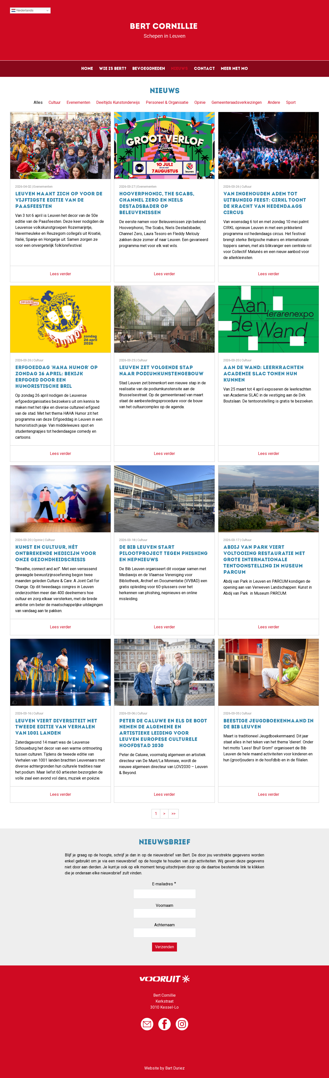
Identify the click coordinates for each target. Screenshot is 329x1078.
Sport (291, 102)
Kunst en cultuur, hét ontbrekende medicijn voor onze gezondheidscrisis (55, 553)
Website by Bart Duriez (164, 1068)
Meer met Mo (234, 69)
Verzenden (164, 946)
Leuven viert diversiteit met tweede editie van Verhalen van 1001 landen (56, 727)
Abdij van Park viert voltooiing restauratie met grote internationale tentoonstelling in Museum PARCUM (264, 560)
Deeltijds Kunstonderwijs (118, 102)
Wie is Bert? (112, 69)
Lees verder (60, 273)
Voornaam (164, 905)
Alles (38, 102)
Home (87, 69)
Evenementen (78, 102)
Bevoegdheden (148, 69)
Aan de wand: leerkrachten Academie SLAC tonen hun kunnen (263, 374)
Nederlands (22, 10)
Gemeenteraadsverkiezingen (237, 102)
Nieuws (179, 69)
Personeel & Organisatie (167, 102)
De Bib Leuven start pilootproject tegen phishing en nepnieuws (163, 553)
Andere (274, 102)
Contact (204, 69)
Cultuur (55, 102)
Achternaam (164, 925)
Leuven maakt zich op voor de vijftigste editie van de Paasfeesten (58, 200)
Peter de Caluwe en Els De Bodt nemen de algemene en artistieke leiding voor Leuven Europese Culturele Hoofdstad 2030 (163, 734)
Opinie (200, 102)
